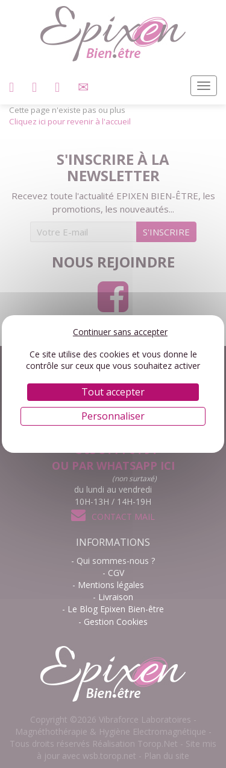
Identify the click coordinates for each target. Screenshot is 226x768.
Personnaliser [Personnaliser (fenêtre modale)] (113, 416)
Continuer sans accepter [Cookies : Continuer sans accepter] (120, 332)
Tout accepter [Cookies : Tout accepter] (113, 391)
